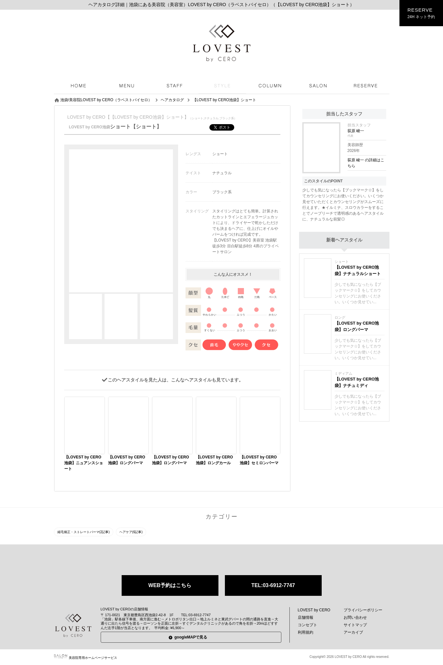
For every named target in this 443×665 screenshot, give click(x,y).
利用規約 (305, 632)
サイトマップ (355, 625)
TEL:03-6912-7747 (273, 585)
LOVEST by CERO (314, 610)
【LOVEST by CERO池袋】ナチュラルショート (358, 270)
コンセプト (307, 625)
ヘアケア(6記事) (131, 532)
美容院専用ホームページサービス (85, 658)
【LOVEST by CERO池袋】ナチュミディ (357, 382)
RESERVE (421, 13)
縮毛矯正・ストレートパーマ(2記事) (83, 532)
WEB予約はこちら (169, 585)
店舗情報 (305, 617)
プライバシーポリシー (363, 610)
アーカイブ (353, 632)
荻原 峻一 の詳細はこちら (366, 163)
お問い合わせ (355, 617)
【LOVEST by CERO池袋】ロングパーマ (357, 326)
